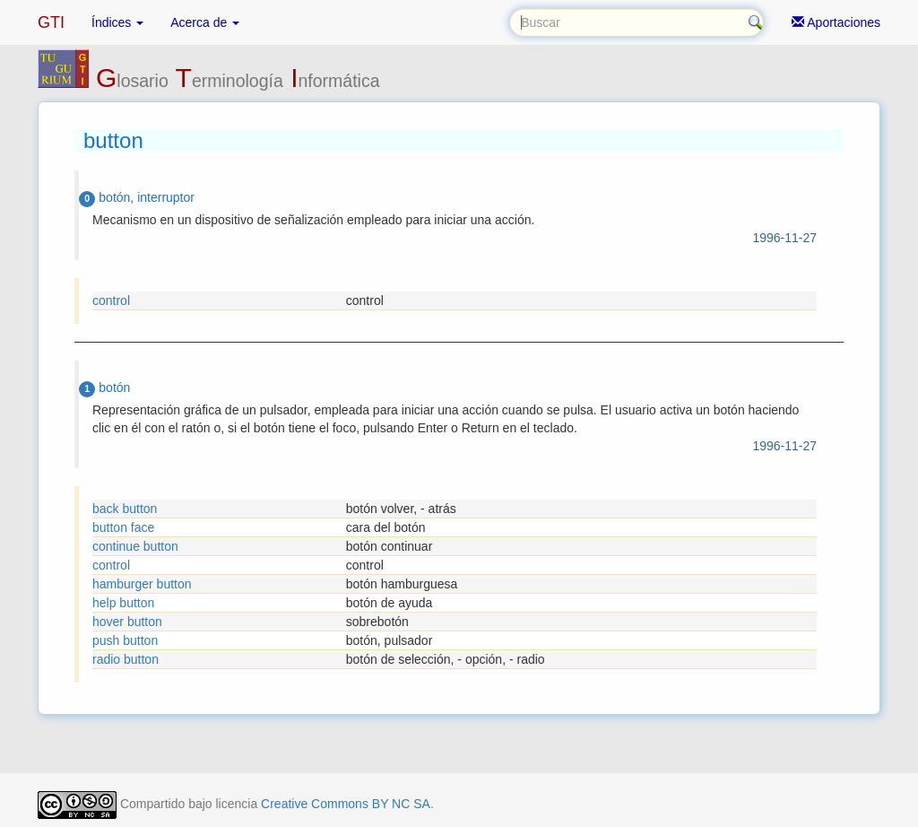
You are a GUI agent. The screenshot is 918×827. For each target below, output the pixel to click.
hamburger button (142, 584)
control (111, 300)
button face (123, 527)
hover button (127, 621)
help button (123, 603)
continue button (135, 546)
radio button (125, 659)
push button (125, 640)
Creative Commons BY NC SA (345, 804)
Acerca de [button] (204, 22)
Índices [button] (117, 22)
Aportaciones (836, 22)
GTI (51, 22)
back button (124, 508)
